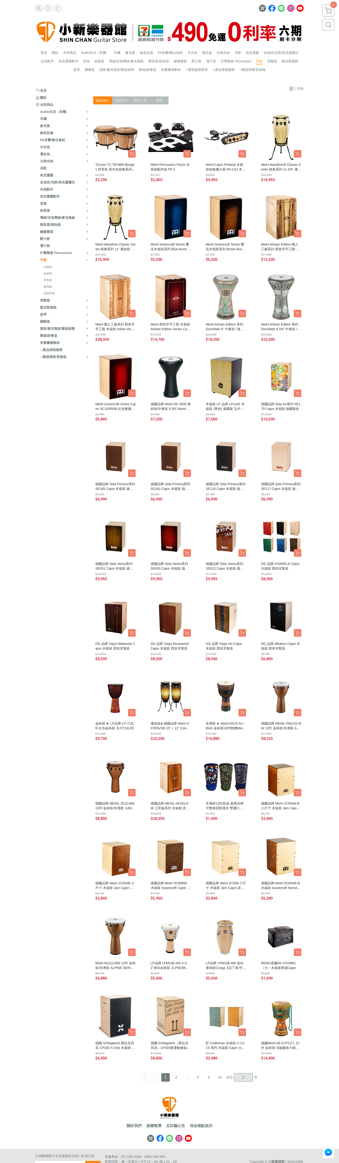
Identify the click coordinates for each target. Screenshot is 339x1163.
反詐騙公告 (175, 1126)
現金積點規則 (201, 1126)
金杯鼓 (48, 273)
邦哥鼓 (48, 280)
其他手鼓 (49, 293)
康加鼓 (48, 286)
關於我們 (134, 1126)
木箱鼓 (48, 267)
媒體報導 (153, 1126)
